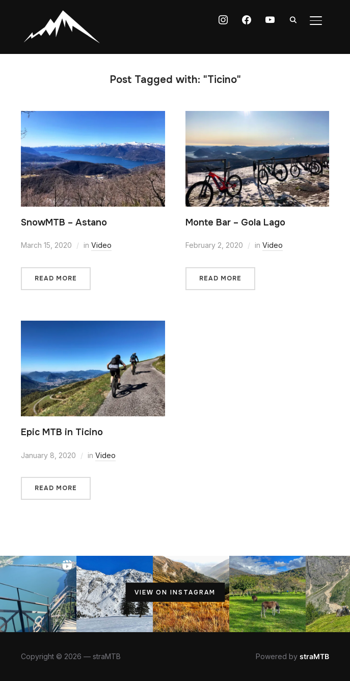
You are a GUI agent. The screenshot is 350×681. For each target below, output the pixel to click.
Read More (56, 278)
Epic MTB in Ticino (62, 432)
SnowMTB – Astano (64, 222)
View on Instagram (175, 592)
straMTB (314, 656)
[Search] (293, 19)
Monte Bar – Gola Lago (235, 222)
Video (101, 245)
